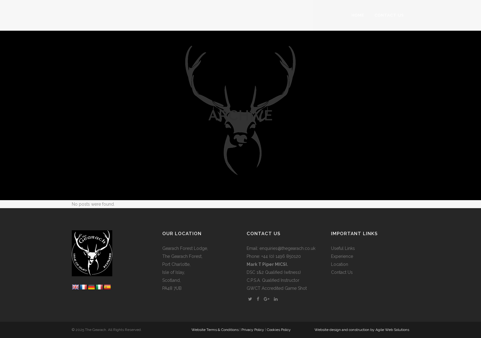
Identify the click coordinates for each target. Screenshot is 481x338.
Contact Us (342, 272)
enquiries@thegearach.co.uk (287, 248)
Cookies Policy (279, 330)
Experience (342, 256)
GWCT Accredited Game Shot (277, 288)
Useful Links (343, 248)
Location (339, 264)
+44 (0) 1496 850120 (281, 256)
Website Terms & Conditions (215, 330)
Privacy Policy (252, 330)
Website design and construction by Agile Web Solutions (361, 330)
